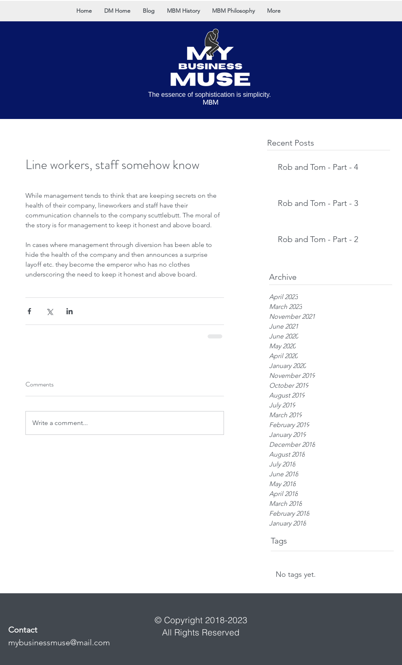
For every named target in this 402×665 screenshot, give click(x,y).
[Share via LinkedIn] (69, 311)
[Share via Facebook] (29, 311)
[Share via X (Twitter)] (49, 311)
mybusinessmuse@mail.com (59, 642)
